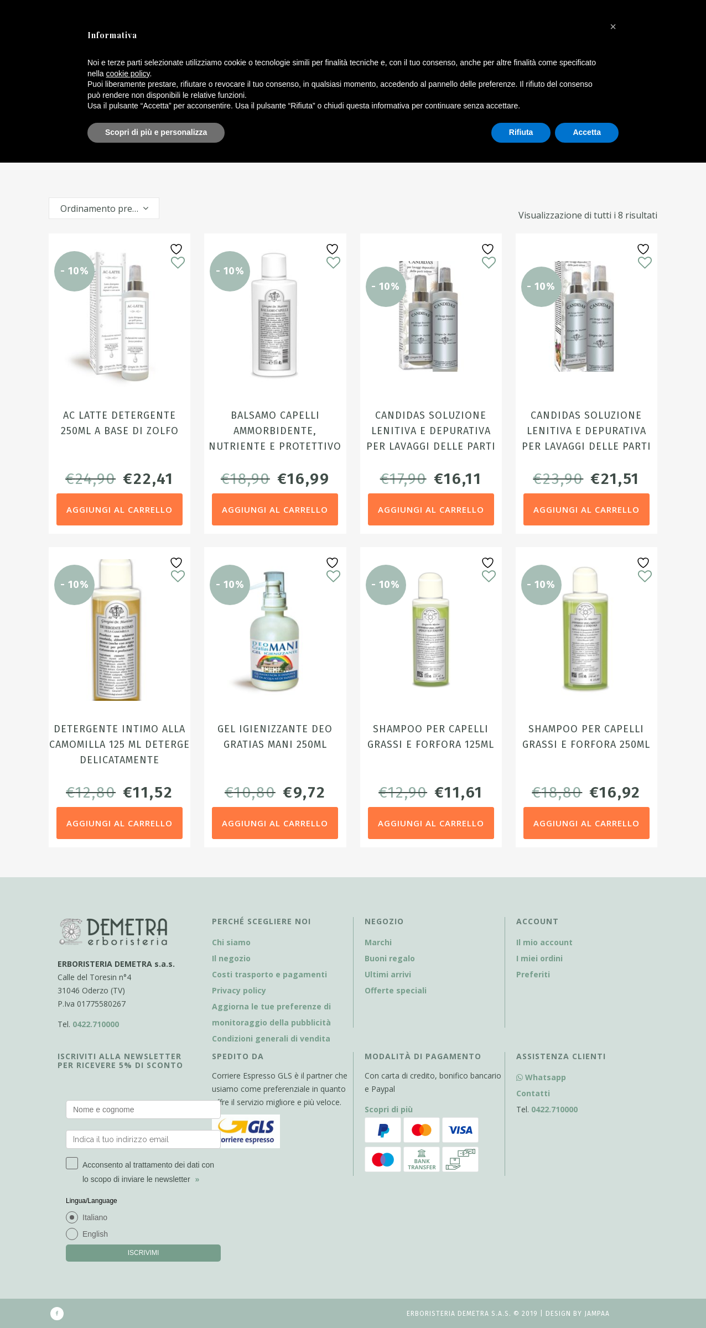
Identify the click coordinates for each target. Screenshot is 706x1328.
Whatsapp (541, 1077)
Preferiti (533, 974)
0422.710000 (95, 1024)
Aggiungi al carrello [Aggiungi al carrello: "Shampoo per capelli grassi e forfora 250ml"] (586, 823)
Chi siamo (231, 942)
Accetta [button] (587, 132)
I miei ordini (539, 958)
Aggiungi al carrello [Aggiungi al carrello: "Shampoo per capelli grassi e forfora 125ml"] (431, 823)
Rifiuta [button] (521, 132)
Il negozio (231, 958)
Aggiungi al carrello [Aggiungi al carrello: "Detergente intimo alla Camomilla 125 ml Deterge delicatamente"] (119, 823)
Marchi (378, 942)
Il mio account (544, 942)
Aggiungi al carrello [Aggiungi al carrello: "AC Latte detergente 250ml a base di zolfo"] (119, 509)
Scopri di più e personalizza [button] (156, 132)
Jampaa (597, 1313)
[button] (613, 26)
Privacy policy (239, 990)
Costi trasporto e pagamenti (269, 974)
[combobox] (104, 208)
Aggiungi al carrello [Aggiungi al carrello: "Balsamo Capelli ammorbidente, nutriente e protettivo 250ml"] (275, 509)
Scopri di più (389, 1109)
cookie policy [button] (127, 73)
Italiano (94, 1217)
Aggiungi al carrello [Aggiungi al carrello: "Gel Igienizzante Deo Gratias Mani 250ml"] (275, 823)
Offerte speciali (396, 990)
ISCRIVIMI (143, 1253)
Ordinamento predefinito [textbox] (109, 208)
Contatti (533, 1093)
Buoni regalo (390, 958)
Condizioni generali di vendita (271, 1038)
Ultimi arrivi (388, 974)
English (95, 1234)
